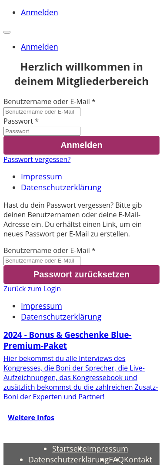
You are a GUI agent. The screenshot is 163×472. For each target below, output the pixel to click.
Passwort (18, 121)
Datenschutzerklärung (61, 187)
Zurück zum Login (32, 288)
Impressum (41, 176)
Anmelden (39, 12)
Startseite (69, 448)
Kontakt (138, 459)
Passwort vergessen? (36, 159)
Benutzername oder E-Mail (46, 101)
